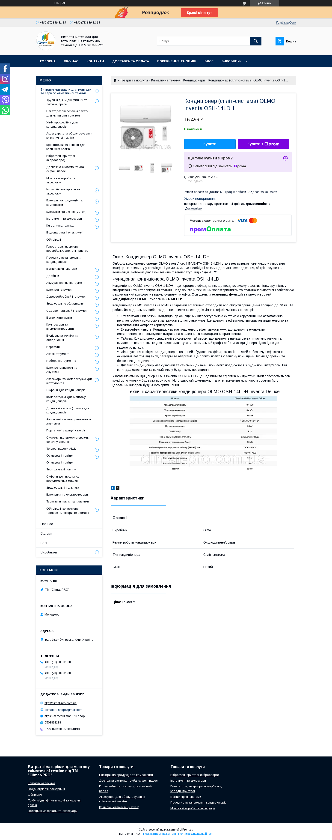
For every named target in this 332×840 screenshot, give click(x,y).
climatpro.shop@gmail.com (63, 709)
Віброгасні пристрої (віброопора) (60, 158)
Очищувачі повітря (60, 462)
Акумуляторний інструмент (65, 282)
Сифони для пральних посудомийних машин (62, 478)
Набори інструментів (61, 360)
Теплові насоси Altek (61, 448)
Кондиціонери (194, 80)
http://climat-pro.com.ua (60, 703)
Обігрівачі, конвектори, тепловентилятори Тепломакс (67, 510)
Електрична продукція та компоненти (64, 202)
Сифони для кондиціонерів (66, 390)
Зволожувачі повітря (61, 469)
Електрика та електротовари (67, 494)
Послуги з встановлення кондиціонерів (63, 259)
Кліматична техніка (165, 80)
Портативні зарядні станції (65, 430)
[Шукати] (255, 41)
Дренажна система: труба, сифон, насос (128, 780)
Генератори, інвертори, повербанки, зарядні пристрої (67, 248)
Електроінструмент (60, 289)
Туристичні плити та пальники (67, 501)
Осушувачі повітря (60, 455)
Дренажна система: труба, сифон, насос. (65, 169)
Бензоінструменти (59, 317)
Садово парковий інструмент (67, 310)
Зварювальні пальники (62, 487)
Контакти (95, 61)
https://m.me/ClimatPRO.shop (64, 716)
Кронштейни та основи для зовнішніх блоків (65, 147)
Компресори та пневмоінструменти (60, 326)
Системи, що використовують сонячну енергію (67, 439)
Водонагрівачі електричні (64, 232)
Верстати (53, 347)
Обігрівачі (53, 239)
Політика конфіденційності (195, 833)
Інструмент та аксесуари (64, 218)
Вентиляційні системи (61, 268)
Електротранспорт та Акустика (61, 370)
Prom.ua (187, 829)
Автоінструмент (57, 354)
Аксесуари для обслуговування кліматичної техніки (69, 135)
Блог (209, 61)
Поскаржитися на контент (159, 833)
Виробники (232, 61)
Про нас (71, 61)
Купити (210, 144)
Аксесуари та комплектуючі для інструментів (69, 381)
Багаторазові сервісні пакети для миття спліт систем (67, 113)
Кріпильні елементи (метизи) (119, 807)
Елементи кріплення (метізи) (66, 211)
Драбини (52, 276)
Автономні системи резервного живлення (68, 421)
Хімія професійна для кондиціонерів (62, 124)
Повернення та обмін (176, 61)
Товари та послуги (134, 80)
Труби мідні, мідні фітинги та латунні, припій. (66, 102)
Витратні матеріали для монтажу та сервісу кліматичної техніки (66, 91)
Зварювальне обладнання (65, 303)
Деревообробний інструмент (67, 296)
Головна (48, 61)
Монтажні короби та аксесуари (60, 180)
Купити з (263, 144)
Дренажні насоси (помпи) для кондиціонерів (67, 410)
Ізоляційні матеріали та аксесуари (63, 191)
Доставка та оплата (130, 61)
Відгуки (46, 533)
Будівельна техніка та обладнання (62, 337)
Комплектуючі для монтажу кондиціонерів (66, 399)
